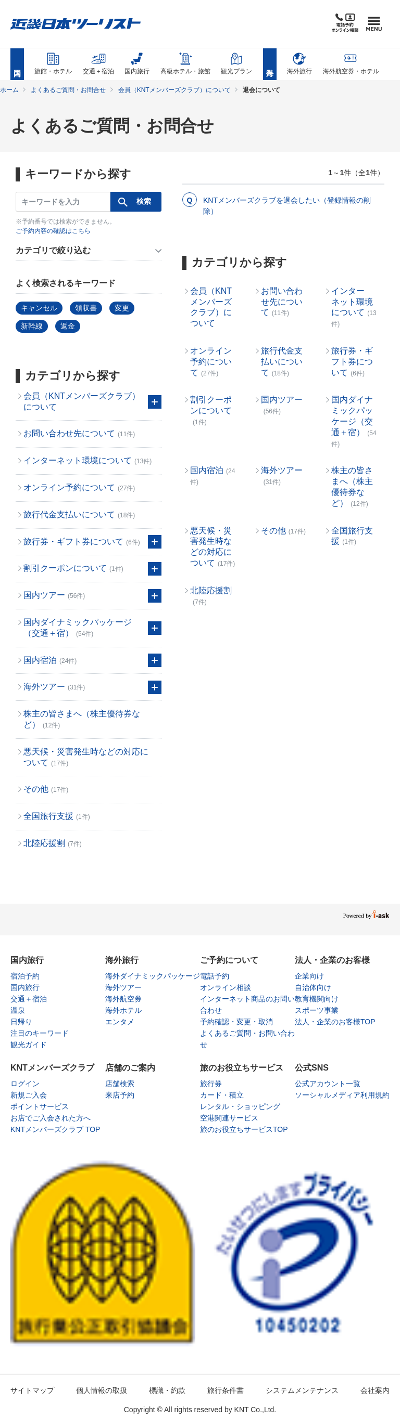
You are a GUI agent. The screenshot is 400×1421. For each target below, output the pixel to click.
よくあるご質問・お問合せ (68, 90)
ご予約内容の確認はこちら (53, 230)
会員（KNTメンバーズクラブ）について (174, 90)
